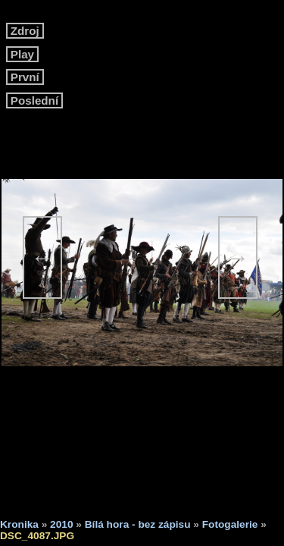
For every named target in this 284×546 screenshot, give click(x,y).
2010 (61, 524)
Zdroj (25, 30)
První (25, 77)
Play (23, 54)
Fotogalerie (230, 524)
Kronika (19, 524)
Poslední (35, 100)
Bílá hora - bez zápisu (138, 524)
